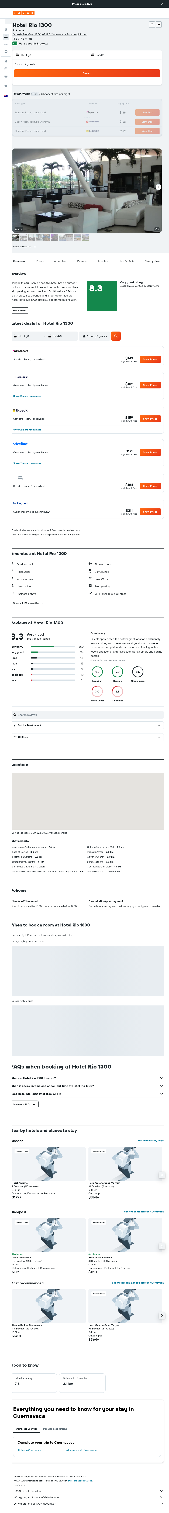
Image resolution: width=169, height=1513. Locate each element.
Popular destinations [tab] (62, 1432)
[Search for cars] (6, 38)
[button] (162, 3)
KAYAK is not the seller (92, 1494)
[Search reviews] (93, 714)
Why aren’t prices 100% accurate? (92, 1507)
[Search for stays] (6, 31)
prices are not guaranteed (87, 1484)
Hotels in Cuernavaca (36, 1453)
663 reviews (47, 43)
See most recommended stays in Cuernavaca (138, 1286)
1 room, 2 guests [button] (32, 64)
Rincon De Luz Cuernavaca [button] (34, 1328)
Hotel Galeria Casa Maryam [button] (108, 1186)
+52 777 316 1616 (29, 38)
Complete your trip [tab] (33, 1432)
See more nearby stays (151, 1144)
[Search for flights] (6, 23)
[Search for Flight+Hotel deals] (6, 45)
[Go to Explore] (6, 55)
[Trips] (6, 80)
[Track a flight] (6, 63)
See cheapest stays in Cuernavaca (144, 1215)
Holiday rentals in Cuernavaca (85, 1453)
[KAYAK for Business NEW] (6, 70)
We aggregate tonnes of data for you (92, 1501)
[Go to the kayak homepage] (24, 13)
